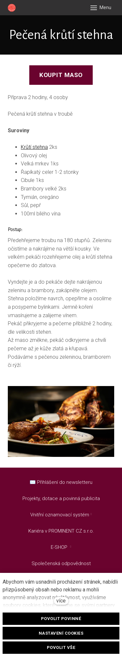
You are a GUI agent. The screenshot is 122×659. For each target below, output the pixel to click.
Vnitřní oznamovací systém (59, 515)
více (61, 601)
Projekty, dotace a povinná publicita (61, 498)
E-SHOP (60, 547)
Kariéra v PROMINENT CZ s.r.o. (61, 531)
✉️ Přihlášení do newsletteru (61, 482)
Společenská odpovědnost (61, 563)
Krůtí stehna (34, 147)
